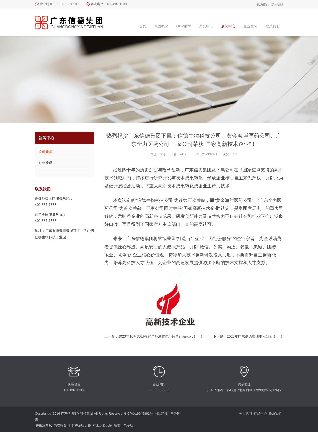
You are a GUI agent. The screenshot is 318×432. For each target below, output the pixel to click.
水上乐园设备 (102, 425)
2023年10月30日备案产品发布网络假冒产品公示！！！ (160, 336)
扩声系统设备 (81, 425)
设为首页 (263, 4)
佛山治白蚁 (44, 425)
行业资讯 (45, 162)
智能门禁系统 (123, 425)
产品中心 (260, 413)
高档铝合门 (62, 425)
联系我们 (275, 413)
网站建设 (161, 413)
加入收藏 (277, 4)
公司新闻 (45, 152)
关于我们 (245, 413)
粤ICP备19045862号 (138, 413)
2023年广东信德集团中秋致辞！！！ (255, 336)
